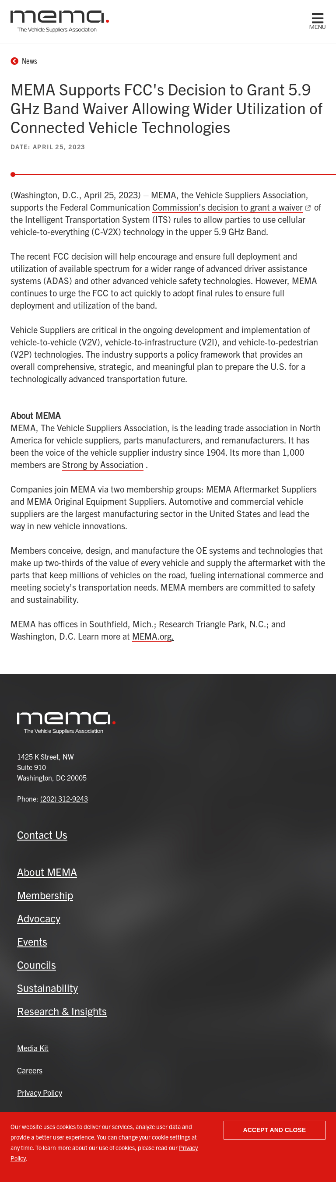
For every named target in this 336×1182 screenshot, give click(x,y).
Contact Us (42, 834)
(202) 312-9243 (64, 798)
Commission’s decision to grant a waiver (227, 206)
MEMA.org (152, 635)
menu (317, 27)
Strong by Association (103, 464)
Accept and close (274, 1129)
